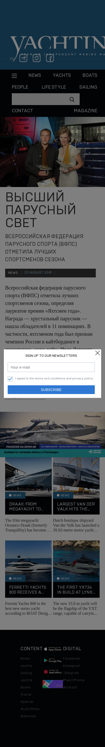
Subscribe (51, 390)
